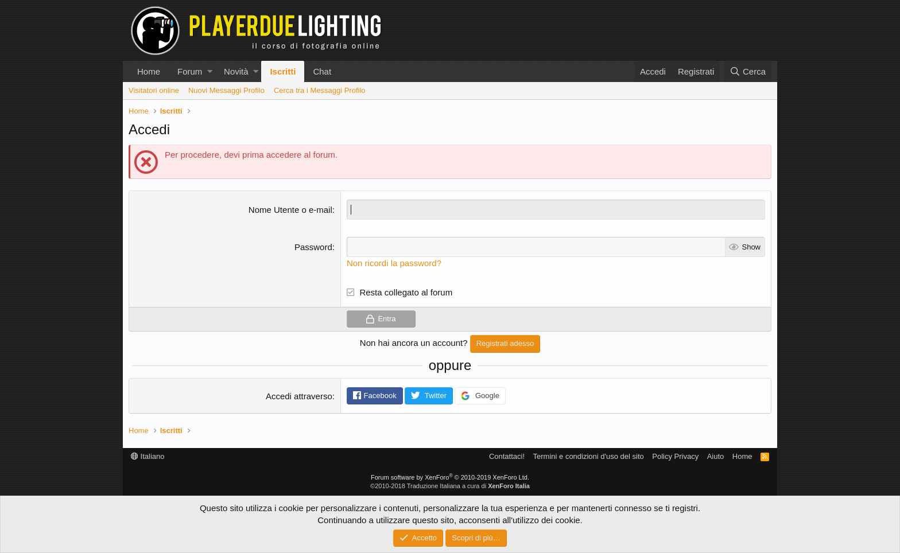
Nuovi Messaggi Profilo (226, 90)
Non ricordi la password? (394, 263)
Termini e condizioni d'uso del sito (588, 456)
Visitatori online (154, 90)
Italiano (148, 456)
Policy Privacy (675, 456)
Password (313, 247)
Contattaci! (507, 456)
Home (148, 71)
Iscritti (283, 71)
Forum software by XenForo (450, 477)
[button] (209, 71)
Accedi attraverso (299, 396)
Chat (322, 71)
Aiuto (715, 456)
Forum (189, 71)
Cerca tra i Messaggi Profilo (320, 90)
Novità (236, 71)
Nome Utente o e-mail (290, 210)
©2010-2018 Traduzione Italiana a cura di (450, 485)
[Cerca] (747, 71)
